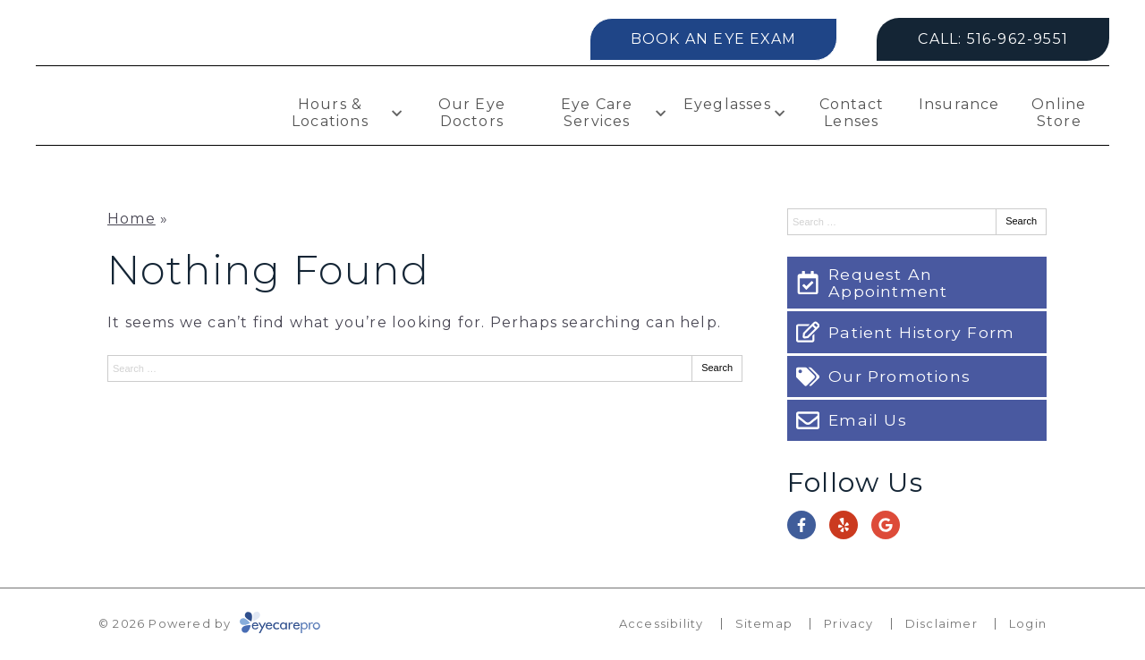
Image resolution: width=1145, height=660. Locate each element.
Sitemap (764, 623)
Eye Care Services (597, 113)
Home (131, 218)
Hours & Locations (330, 113)
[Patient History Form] (917, 331)
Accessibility (661, 623)
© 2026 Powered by (209, 623)
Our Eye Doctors (471, 113)
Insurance (959, 104)
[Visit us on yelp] (843, 525)
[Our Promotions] (917, 376)
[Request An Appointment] (917, 283)
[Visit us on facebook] (801, 525)
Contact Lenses (851, 113)
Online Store (1058, 113)
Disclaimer (941, 623)
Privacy (848, 623)
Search (717, 367)
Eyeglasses (727, 104)
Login (1028, 623)
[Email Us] (917, 420)
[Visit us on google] (885, 525)
